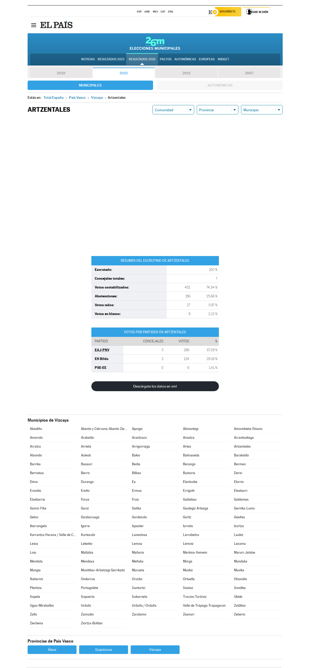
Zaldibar (240, 606)
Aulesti (86, 456)
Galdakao (190, 500)
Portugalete (89, 589)
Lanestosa (139, 536)
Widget (223, 60)
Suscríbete (230, 12)
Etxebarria (37, 500)
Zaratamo (139, 615)
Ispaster (138, 527)
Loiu (33, 553)
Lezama (240, 544)
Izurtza (239, 527)
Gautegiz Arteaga (195, 509)
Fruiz (135, 500)
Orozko (137, 580)
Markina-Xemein (195, 553)
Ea (134, 482)
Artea (187, 447)
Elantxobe (190, 482)
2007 (249, 74)
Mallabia (87, 553)
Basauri (86, 465)
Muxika (239, 571)
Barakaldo (241, 456)
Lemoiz (188, 544)
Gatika (136, 509)
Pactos (166, 60)
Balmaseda (191, 456)
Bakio (136, 456)
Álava (52, 650)
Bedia (136, 465)
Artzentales (242, 447)
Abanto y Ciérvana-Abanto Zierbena (104, 429)
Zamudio (87, 615)
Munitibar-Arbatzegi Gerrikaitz (103, 571)
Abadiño (36, 429)
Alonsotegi (190, 429)
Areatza (188, 438)
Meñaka (137, 562)
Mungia (35, 571)
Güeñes (239, 518)
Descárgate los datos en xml (155, 387)
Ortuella (189, 580)
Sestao (188, 589)
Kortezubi (88, 536)
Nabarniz (36, 580)
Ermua (137, 491)
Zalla (33, 615)
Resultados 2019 (142, 60)
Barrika (35, 465)
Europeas (207, 60)
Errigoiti (188, 491)
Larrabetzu (191, 536)
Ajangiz (137, 429)
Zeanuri (188, 615)
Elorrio (239, 482)
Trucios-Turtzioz (195, 597)
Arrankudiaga (244, 438)
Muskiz (188, 571)
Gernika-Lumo (244, 509)
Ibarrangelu (38, 527)
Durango (87, 482)
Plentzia (36, 589)
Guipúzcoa (103, 650)
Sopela (35, 597)
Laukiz (238, 536)
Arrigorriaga (141, 447)
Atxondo (36, 456)
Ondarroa (88, 580)
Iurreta (188, 527)
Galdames (241, 500)
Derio (238, 474)
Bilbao (136, 474)
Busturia (189, 474)
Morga (187, 562)
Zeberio (239, 615)
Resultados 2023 (111, 60)
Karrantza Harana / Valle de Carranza (53, 536)
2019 (61, 74)
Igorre (85, 527)
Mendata (36, 562)
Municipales (90, 86)
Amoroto (36, 438)
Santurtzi (138, 589)
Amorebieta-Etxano (248, 429)
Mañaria (138, 553)
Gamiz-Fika (38, 509)
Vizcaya (155, 650)
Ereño (85, 491)
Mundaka (240, 562)
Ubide (238, 597)
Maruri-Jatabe (244, 553)
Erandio (35, 491)
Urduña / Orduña (144, 606)
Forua (85, 500)
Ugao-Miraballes (42, 606)
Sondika (240, 589)
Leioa (34, 544)
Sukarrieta (139, 597)
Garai (85, 509)
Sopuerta (87, 597)
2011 (186, 74)
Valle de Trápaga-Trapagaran (204, 606)
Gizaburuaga (90, 518)
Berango (189, 465)
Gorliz (187, 518)
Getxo (34, 518)
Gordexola (139, 518)
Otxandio (240, 580)
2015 (123, 74)
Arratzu (35, 447)
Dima (34, 482)
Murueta (138, 571)
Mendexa (87, 562)
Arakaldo (87, 438)
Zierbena (36, 624)
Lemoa (137, 544)
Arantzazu (139, 438)
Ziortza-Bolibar (92, 624)
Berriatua (37, 474)
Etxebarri (240, 491)
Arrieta (86, 447)
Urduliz (86, 606)
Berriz (85, 474)
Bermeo (240, 465)
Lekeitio (86, 544)
